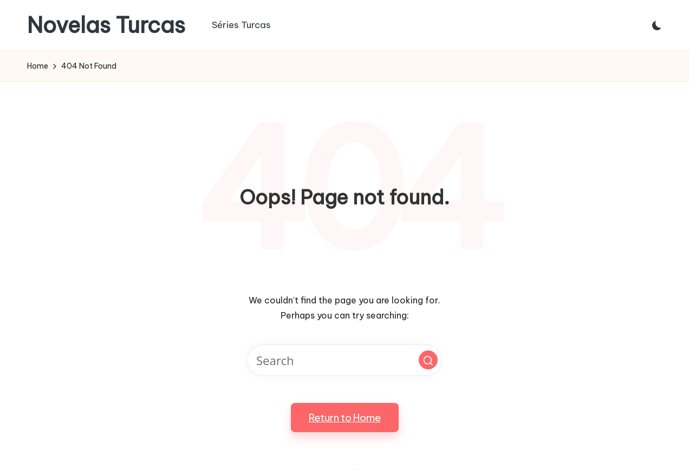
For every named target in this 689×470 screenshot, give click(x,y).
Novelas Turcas (106, 25)
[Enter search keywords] (344, 360)
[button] (428, 359)
